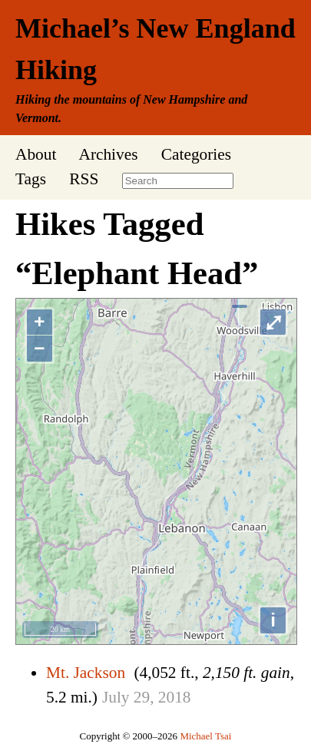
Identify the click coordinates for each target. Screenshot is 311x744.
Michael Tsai (205, 736)
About (35, 154)
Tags (30, 179)
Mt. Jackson (85, 672)
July (116, 697)
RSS (83, 179)
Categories (196, 154)
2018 (174, 697)
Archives (107, 154)
